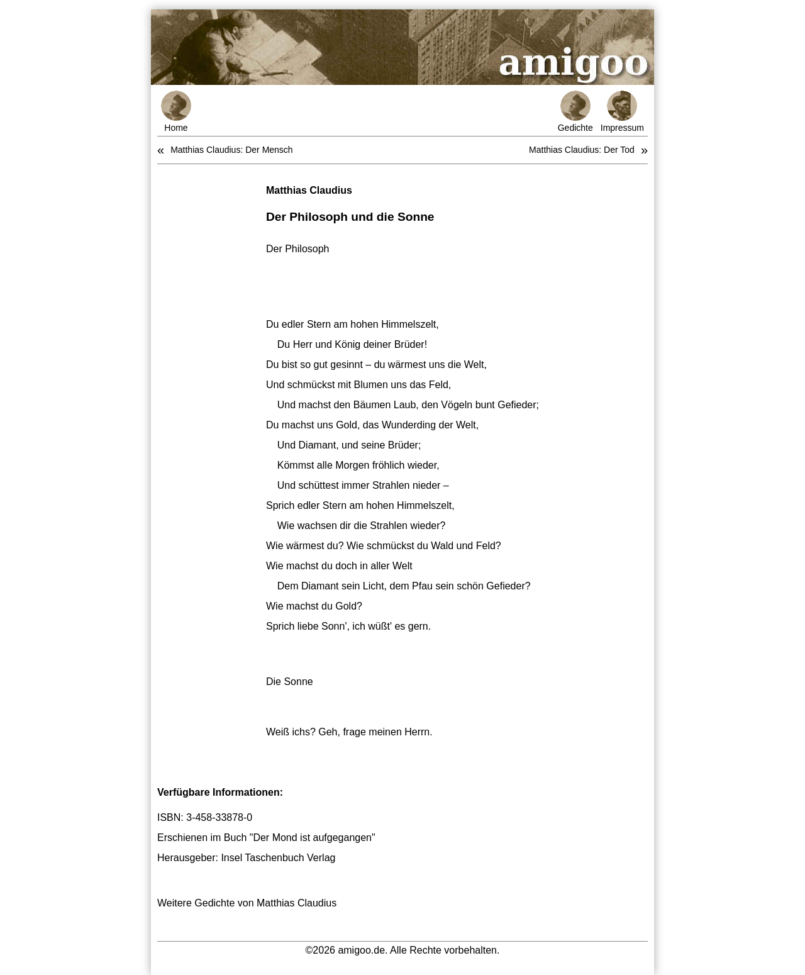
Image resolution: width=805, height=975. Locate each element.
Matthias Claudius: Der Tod (582, 150)
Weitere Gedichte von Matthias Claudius (246, 903)
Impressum (622, 112)
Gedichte (575, 112)
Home (176, 112)
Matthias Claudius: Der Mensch (231, 150)
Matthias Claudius (309, 190)
